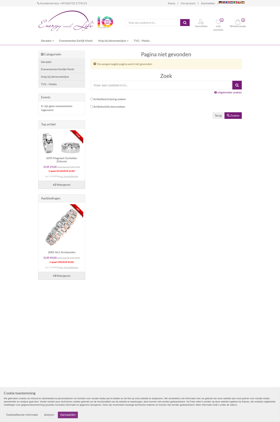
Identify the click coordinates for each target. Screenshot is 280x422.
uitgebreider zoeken (228, 92)
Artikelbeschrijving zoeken (109, 99)
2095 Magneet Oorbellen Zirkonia (61, 159)
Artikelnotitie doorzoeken (109, 106)
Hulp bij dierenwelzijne (113, 40)
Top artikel (48, 124)
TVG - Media (141, 40)
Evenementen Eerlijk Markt (76, 40)
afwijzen (49, 414)
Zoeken (233, 115)
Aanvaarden (68, 414)
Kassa (171, 3)
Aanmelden (208, 3)
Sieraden (47, 40)
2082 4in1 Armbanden (62, 252)
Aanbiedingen (50, 198)
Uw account (188, 3)
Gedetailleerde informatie (22, 414)
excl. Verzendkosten (68, 176)
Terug (218, 115)
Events (46, 97)
